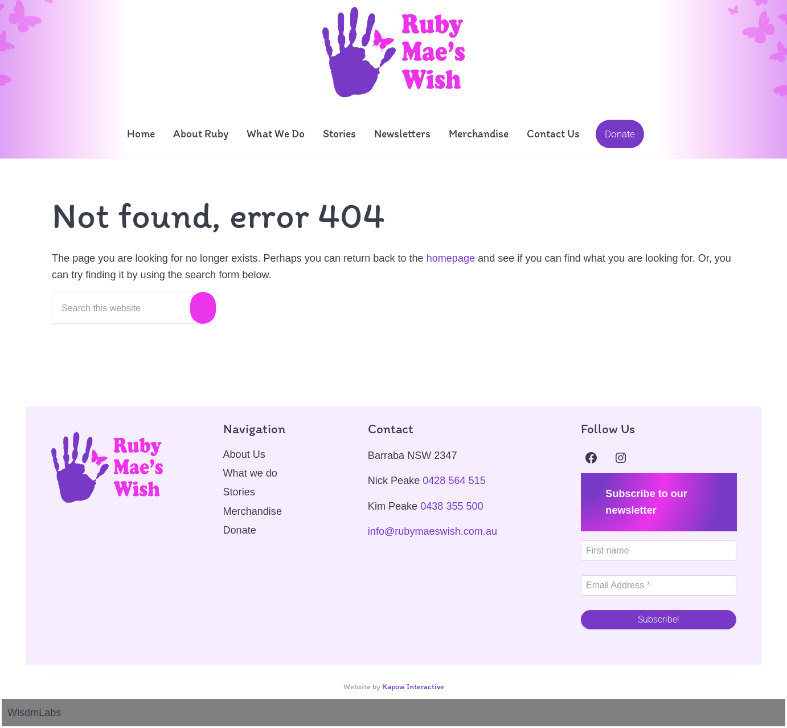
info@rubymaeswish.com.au (432, 531)
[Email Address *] (658, 585)
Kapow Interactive (413, 687)
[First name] (658, 550)
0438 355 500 (451, 506)
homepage (451, 259)
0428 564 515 (454, 480)
